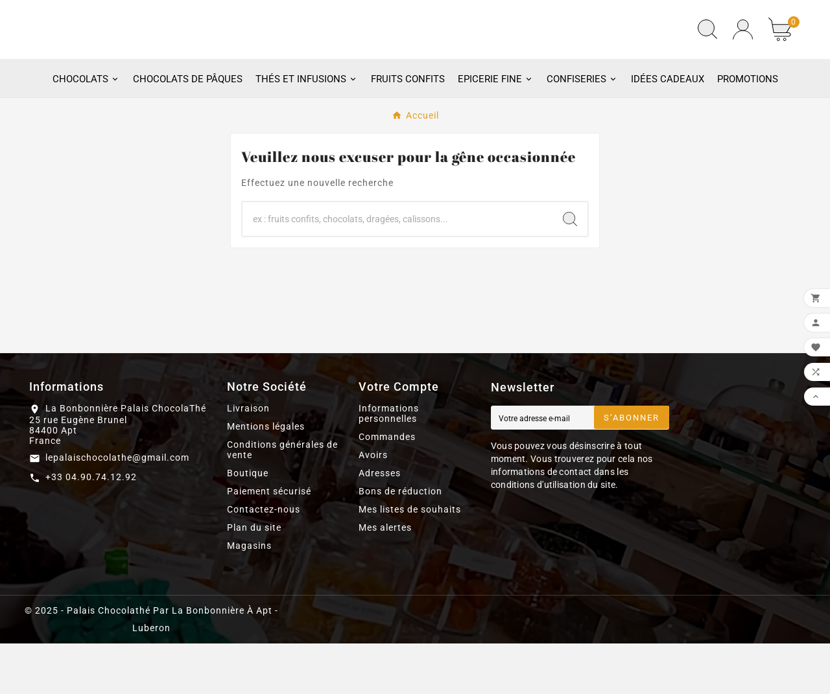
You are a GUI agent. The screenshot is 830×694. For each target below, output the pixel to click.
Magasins (249, 596)
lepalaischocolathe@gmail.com (117, 508)
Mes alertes (385, 578)
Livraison (248, 459)
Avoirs (373, 505)
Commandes (387, 487)
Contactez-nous (263, 560)
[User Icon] (743, 55)
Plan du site (254, 578)
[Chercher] (397, 269)
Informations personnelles (389, 464)
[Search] (570, 269)
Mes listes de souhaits (410, 560)
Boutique (247, 523)
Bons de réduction (400, 542)
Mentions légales (266, 477)
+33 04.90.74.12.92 (91, 527)
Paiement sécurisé (269, 542)
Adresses (380, 523)
